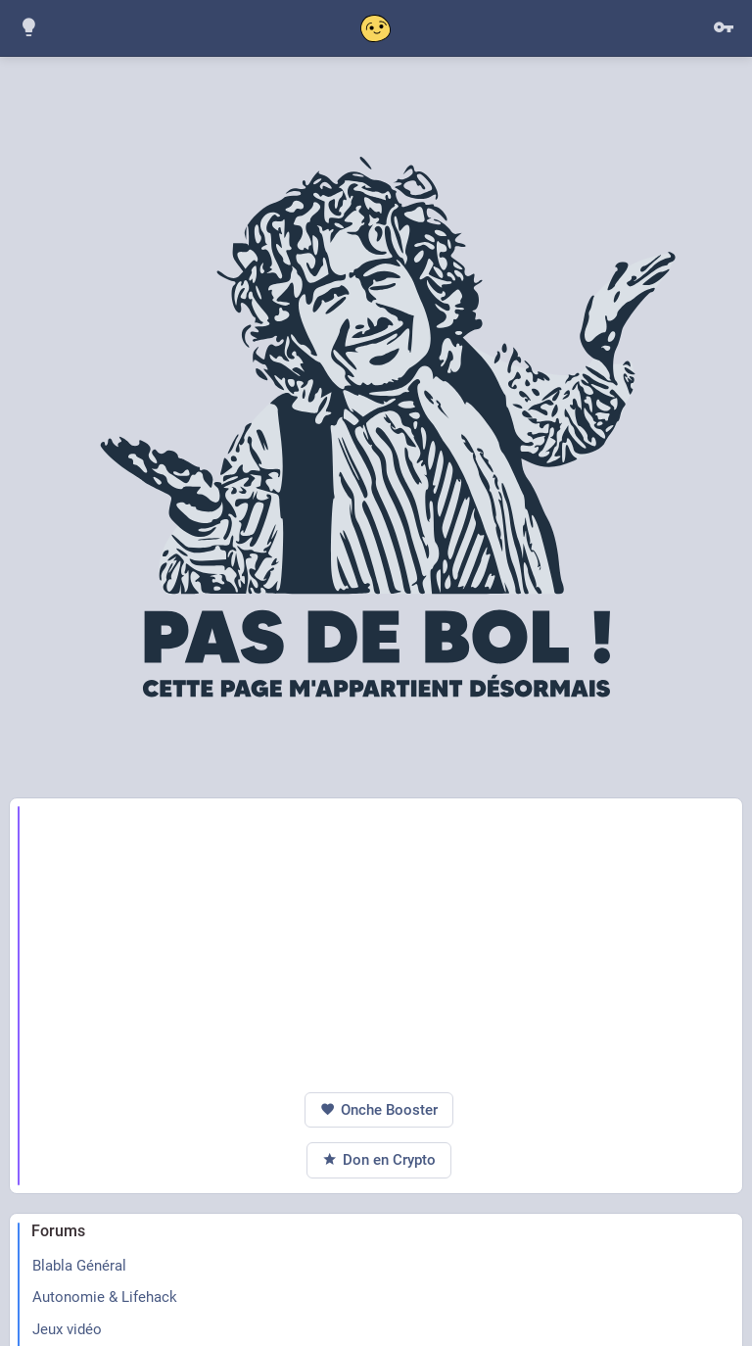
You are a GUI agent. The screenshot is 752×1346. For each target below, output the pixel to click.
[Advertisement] (379, 945)
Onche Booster (379, 1110)
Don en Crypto (379, 1160)
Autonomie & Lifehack (104, 1297)
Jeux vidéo (67, 1329)
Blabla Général (79, 1265)
